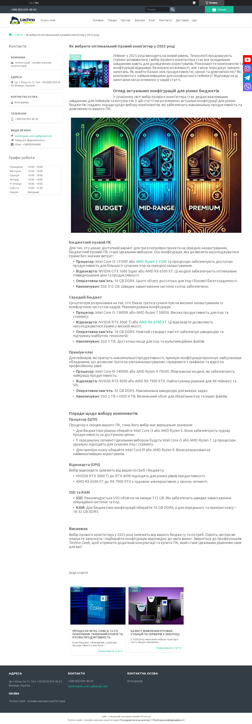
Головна (98, 20)
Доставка (182, 20)
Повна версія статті (110, 651)
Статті (18, 34)
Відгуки (140, 20)
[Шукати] (172, 9)
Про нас (126, 20)
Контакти (165, 20)
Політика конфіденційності (169, 720)
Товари (112, 20)
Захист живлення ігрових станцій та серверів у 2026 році (155, 632)
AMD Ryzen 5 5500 (151, 261)
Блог (152, 20)
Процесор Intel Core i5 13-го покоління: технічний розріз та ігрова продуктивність (97, 634)
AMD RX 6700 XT (153, 322)
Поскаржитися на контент (135, 720)
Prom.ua (146, 716)
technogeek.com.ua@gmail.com (33, 136)
